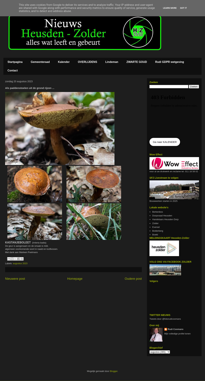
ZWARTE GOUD (136, 61)
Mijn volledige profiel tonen (177, 333)
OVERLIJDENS (87, 61)
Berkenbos (157, 212)
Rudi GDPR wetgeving (169, 61)
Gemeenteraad (40, 61)
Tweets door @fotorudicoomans (165, 319)
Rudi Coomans (175, 329)
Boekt (155, 234)
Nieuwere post (15, 278)
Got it (183, 8)
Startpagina (15, 61)
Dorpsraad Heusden (162, 215)
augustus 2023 (20, 263)
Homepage (75, 278)
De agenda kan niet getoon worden (174, 113)
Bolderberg (157, 231)
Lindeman (111, 61)
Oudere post (133, 278)
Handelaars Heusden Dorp (165, 219)
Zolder (155, 223)
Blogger (113, 371)
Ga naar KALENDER (165, 141)
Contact (13, 70)
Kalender (64, 61)
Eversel (156, 227)
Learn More (170, 8)
